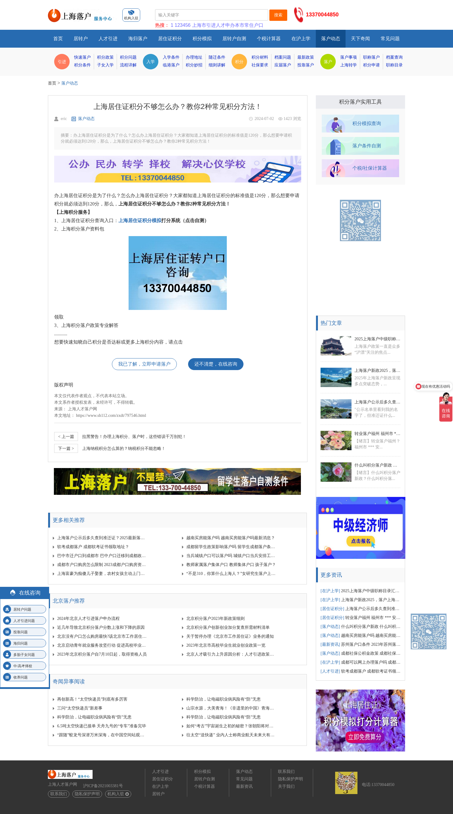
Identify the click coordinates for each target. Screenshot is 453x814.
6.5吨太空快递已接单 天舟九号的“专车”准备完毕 (101, 726)
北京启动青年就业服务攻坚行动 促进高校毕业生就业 (102, 645)
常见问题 (390, 38)
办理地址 (194, 57)
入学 (150, 61)
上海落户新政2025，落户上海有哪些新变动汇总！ (377, 370)
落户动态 (330, 38)
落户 (328, 61)
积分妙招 (194, 65)
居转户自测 (234, 38)
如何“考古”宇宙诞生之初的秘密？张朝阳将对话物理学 (231, 726)
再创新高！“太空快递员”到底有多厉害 (92, 699)
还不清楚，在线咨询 (215, 364)
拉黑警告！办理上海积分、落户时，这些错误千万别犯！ (120, 436)
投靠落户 (305, 65)
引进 (62, 61)
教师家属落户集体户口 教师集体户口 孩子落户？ (231, 564)
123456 (182, 25)
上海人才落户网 (82, 409)
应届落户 (282, 65)
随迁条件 (217, 57)
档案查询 (394, 57)
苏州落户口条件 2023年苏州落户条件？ (361, 644)
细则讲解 (217, 65)
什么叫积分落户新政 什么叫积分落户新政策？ (377, 465)
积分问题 (128, 57)
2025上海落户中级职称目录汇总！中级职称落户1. (377, 339)
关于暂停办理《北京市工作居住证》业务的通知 (230, 636)
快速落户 (82, 57)
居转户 (81, 38)
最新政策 (305, 57)
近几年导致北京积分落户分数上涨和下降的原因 (101, 627)
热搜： (162, 25)
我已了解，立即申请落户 (144, 364)
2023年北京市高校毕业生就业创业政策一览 (225, 645)
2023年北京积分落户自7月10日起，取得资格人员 (102, 654)
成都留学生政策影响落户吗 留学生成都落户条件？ (231, 547)
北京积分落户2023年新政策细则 (215, 618)
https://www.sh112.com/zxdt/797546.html (111, 415)
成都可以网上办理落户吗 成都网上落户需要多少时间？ (361, 662)
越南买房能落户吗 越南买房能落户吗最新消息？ (230, 538)
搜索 (278, 15)
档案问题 (282, 57)
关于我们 (286, 786)
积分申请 (371, 65)
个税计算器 (269, 38)
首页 (58, 38)
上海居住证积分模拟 (139, 220)
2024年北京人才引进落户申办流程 (88, 618)
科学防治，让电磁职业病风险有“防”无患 (223, 699)
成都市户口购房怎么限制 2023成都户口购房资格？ (102, 564)
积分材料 (260, 57)
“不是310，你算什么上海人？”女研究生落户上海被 (231, 573)
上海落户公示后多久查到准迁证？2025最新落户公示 (102, 538)
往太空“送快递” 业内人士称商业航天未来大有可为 (231, 735)
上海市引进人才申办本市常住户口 (227, 25)
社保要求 (260, 65)
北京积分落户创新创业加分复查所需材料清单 (228, 627)
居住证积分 (170, 38)
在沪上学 (300, 38)
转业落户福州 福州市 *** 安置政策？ (377, 433)
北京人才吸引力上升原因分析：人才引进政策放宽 (231, 654)
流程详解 (128, 65)
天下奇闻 (360, 38)
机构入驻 (118, 794)
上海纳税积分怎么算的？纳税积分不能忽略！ (109, 448)
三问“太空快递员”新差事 (79, 708)
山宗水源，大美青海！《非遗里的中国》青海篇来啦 (231, 708)
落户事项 (348, 57)
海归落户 (137, 38)
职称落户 (371, 57)
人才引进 (108, 38)
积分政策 (105, 57)
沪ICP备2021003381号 (103, 786)
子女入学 (105, 65)
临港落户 (171, 65)
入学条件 (171, 57)
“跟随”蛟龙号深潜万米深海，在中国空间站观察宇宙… (102, 735)
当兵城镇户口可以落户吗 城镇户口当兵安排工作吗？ (231, 555)
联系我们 (58, 794)
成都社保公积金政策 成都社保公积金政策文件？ (361, 653)
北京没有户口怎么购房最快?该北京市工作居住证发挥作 (102, 636)
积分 (239, 61)
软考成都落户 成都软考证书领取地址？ (93, 547)
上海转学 (348, 65)
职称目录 (394, 65)
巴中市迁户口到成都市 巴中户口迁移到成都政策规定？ (102, 555)
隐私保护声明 (87, 794)
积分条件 (82, 65)
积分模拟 (202, 38)
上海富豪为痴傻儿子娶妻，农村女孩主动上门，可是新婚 (102, 573)
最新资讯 (244, 786)
